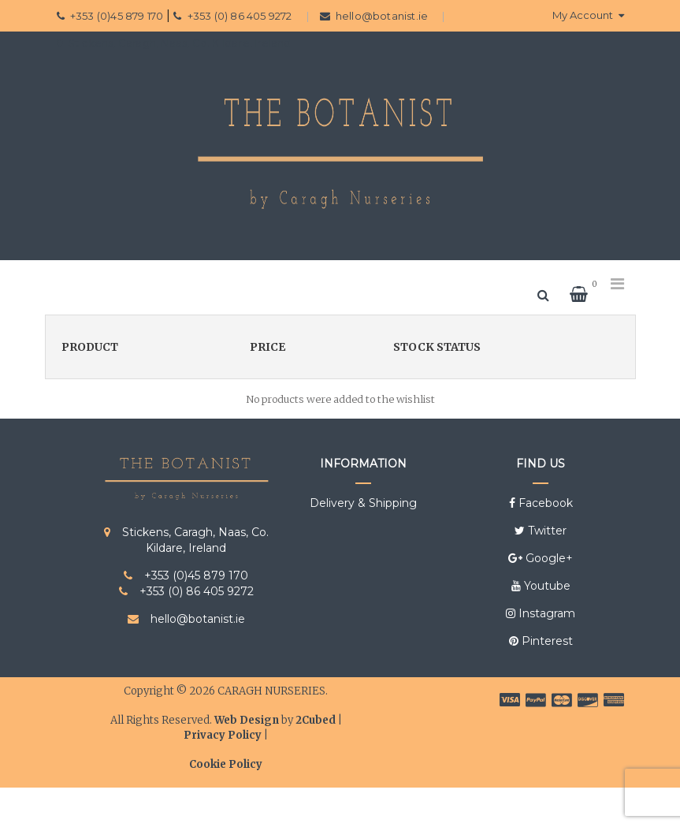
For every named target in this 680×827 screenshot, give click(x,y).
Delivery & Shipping (363, 503)
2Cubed (315, 720)
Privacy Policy (223, 735)
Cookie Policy (225, 764)
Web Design (246, 720)
